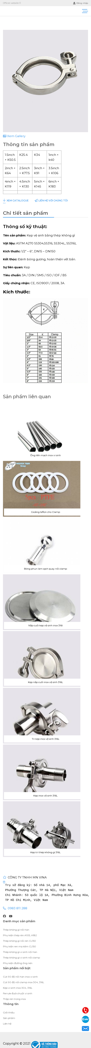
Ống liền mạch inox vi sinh (45, 432)
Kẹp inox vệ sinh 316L (45, 772)
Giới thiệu (45, 1012)
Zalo (85, 1019)
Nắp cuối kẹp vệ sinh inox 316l (45, 602)
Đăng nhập (80, 3)
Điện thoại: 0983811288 (85, 1010)
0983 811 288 (17, 908)
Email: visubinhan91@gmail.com (85, 1028)
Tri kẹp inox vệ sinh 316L (45, 716)
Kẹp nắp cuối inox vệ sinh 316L (45, 659)
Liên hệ (51, 200)
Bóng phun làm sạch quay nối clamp (45, 545)
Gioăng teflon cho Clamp (45, 489)
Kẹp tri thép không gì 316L (45, 829)
